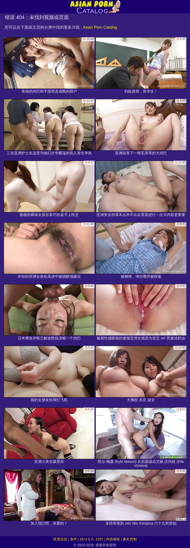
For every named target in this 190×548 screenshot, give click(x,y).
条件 (73, 539)
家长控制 (130, 539)
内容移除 (113, 539)
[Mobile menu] (4, 7)
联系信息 (60, 539)
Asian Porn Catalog (100, 27)
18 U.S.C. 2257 (91, 539)
